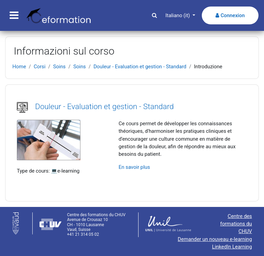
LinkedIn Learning (232, 247)
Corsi (39, 66)
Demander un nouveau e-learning (215, 239)
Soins (59, 66)
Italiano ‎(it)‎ (178, 15)
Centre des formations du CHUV (236, 223)
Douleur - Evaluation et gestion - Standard (140, 66)
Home (19, 66)
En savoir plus (134, 167)
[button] (154, 15)
